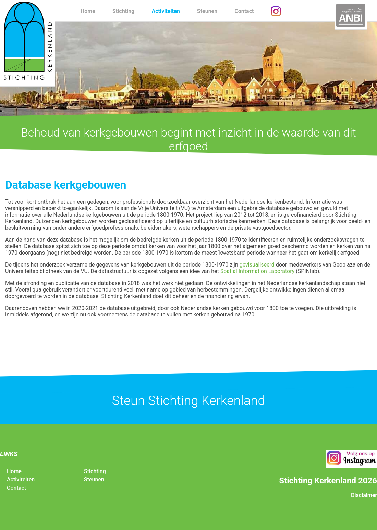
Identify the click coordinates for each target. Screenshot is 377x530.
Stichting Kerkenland (27, 43)
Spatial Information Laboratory (257, 271)
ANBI (350, 15)
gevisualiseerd (258, 264)
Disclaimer (364, 495)
